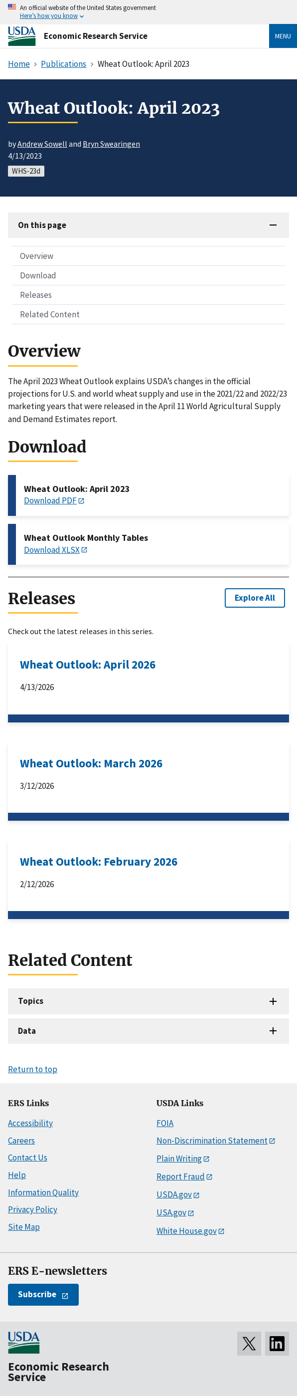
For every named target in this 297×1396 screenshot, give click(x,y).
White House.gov (186, 1230)
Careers (21, 1140)
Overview (36, 255)
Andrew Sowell (42, 144)
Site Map (24, 1226)
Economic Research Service (96, 35)
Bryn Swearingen (111, 144)
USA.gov (171, 1212)
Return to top (32, 1069)
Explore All (255, 597)
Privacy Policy (32, 1209)
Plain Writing (179, 1158)
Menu (283, 35)
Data (27, 1030)
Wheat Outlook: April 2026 (87, 664)
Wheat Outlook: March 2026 (91, 763)
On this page (42, 225)
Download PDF (50, 500)
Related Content (50, 314)
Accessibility (30, 1123)
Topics (30, 1000)
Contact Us (27, 1157)
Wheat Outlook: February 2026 (98, 861)
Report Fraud (180, 1176)
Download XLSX (52, 549)
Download (38, 275)
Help (17, 1174)
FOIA (164, 1123)
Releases (36, 294)
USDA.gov (174, 1194)
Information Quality (43, 1192)
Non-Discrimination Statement (212, 1140)
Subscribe (37, 1294)
